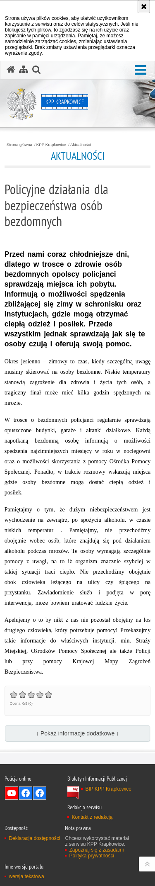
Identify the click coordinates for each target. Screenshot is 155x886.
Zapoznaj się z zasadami (96, 850)
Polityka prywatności (91, 856)
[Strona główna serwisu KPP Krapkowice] (11, 69)
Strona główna (19, 145)
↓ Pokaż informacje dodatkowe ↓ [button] (77, 733)
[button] (140, 70)
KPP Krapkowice (51, 145)
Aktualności (80, 145)
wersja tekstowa (26, 876)
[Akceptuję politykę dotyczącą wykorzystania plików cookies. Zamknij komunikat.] (144, 6)
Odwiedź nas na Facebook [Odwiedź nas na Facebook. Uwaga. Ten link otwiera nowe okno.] (25, 793)
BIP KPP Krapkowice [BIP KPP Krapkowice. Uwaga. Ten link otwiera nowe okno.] (108, 789)
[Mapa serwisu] (23, 69)
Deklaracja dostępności (34, 838)
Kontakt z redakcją (92, 817)
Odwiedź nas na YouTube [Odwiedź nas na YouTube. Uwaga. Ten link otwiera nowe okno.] (11, 793)
